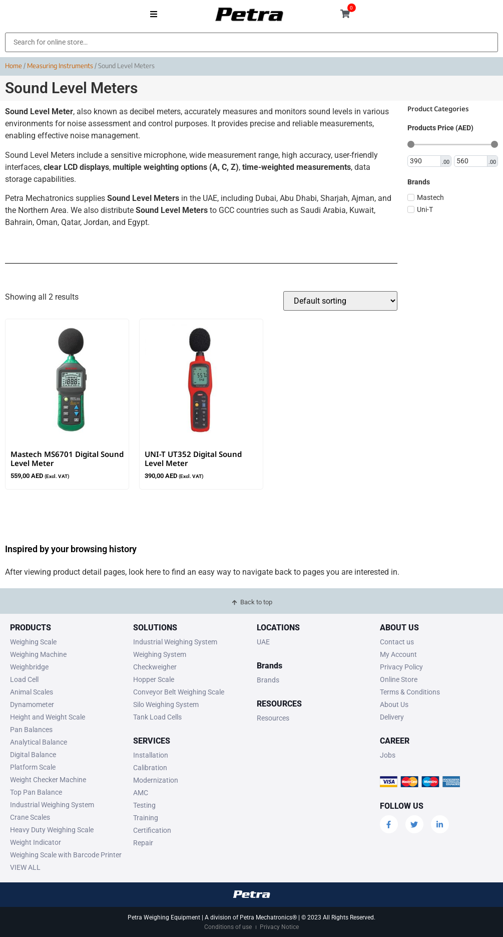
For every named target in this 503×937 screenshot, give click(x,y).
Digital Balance (33, 755)
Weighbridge (29, 667)
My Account (398, 654)
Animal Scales (31, 692)
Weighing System (159, 654)
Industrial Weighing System (52, 805)
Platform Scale (33, 767)
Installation (150, 755)
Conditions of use (228, 926)
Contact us (397, 642)
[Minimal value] (452, 144)
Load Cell (24, 679)
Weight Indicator (35, 842)
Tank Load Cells (157, 717)
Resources (273, 718)
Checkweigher (155, 667)
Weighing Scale (33, 642)
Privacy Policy (401, 667)
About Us (394, 704)
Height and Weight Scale (47, 717)
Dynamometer (32, 704)
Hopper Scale (153, 679)
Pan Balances (31, 730)
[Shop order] (340, 301)
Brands (268, 680)
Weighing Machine (38, 654)
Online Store (398, 679)
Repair (143, 843)
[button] (154, 14)
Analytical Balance (38, 742)
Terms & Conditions (410, 692)
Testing (144, 805)
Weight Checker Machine (48, 780)
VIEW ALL (25, 867)
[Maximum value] (471, 161)
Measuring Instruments (60, 66)
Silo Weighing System (166, 704)
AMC (140, 793)
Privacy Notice (279, 926)
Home (13, 66)
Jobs (387, 755)
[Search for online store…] (251, 42)
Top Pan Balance (36, 792)
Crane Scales (30, 817)
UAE (263, 642)
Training (145, 818)
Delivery (392, 717)
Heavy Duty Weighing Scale (52, 830)
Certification (152, 830)
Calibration (150, 768)
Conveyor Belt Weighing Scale (178, 692)
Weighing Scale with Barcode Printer (66, 855)
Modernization (155, 780)
